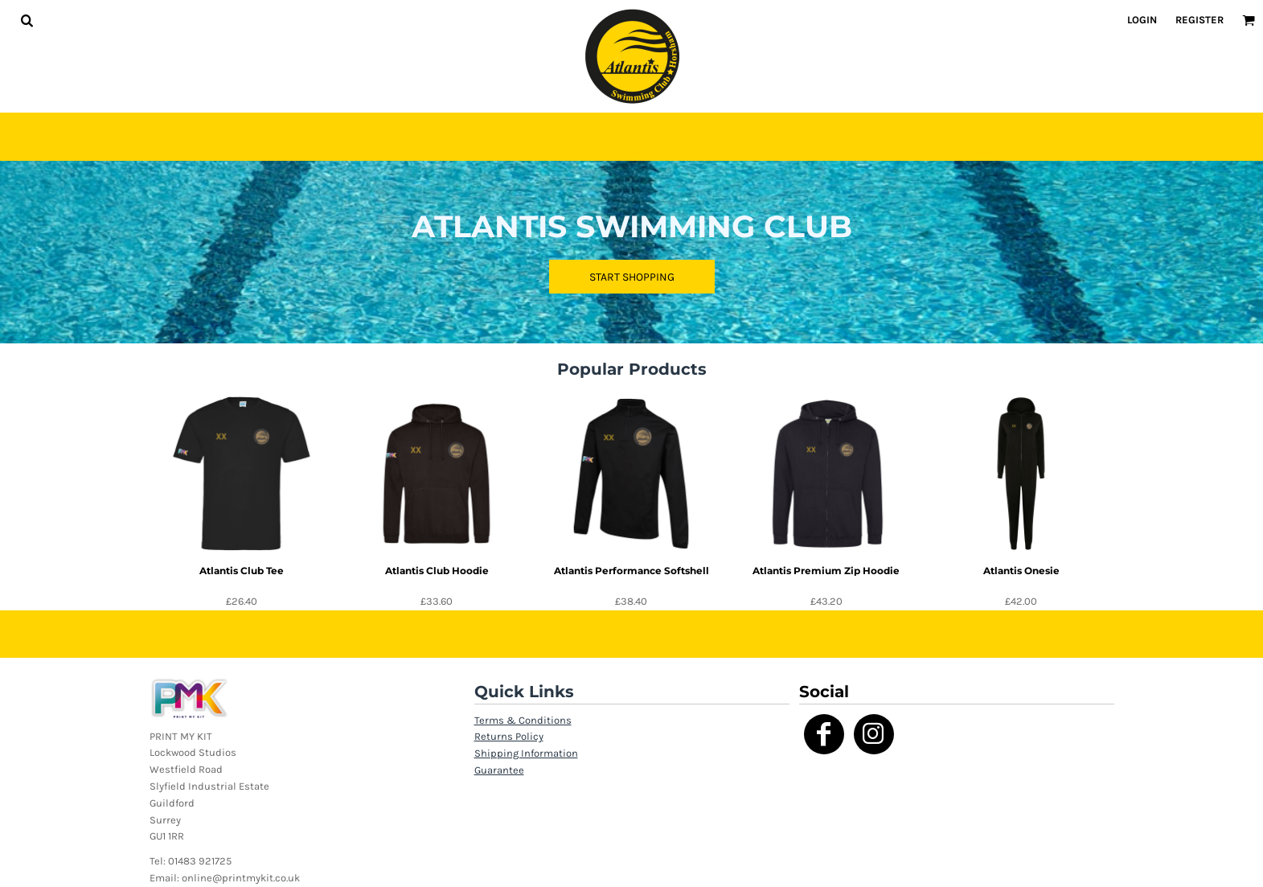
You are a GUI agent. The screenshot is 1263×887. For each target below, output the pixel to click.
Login (1142, 20)
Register (1199, 20)
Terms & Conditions (523, 720)
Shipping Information (526, 753)
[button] (26, 20)
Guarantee (499, 770)
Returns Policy (508, 736)
